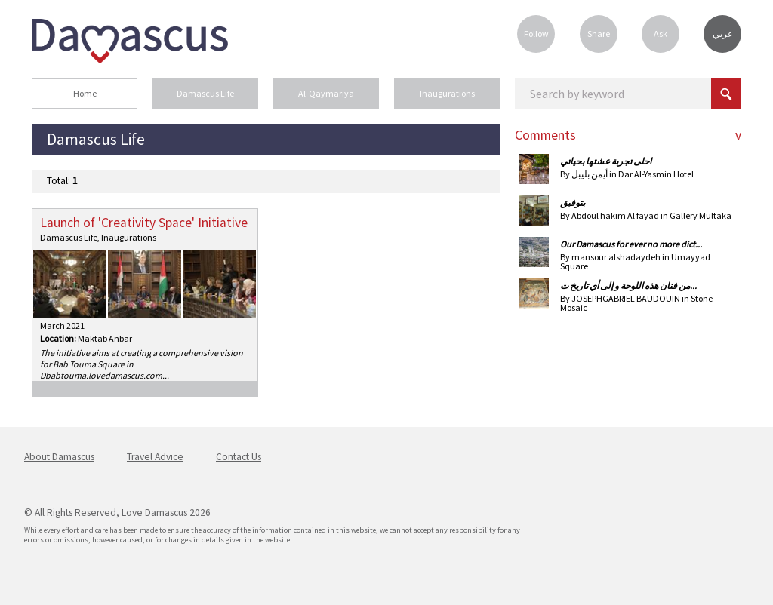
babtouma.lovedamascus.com (103, 375)
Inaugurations (447, 93)
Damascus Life (205, 93)
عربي (723, 34)
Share (598, 33)
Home (85, 93)
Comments (545, 135)
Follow (536, 33)
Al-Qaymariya (326, 93)
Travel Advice (155, 456)
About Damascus (59, 456)
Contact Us (238, 456)
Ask (660, 33)
